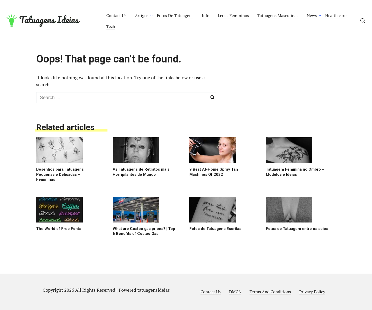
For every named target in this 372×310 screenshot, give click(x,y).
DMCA (235, 292)
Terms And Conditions (270, 292)
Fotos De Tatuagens (175, 15)
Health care (336, 15)
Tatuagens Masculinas (277, 15)
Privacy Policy (312, 292)
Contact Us (116, 15)
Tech (110, 26)
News (312, 15)
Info (206, 15)
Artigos (142, 15)
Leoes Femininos (233, 15)
